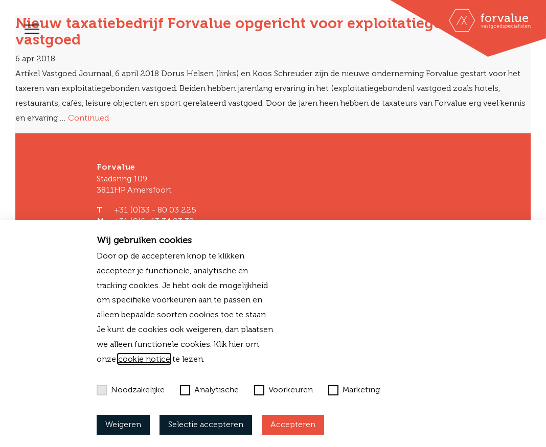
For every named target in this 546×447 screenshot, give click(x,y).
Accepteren (292, 424)
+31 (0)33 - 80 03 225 (155, 210)
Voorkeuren (283, 390)
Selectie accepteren (205, 424)
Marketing (354, 390)
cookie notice (144, 359)
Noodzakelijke (131, 390)
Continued (88, 118)
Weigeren (123, 424)
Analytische (209, 390)
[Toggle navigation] (32, 29)
